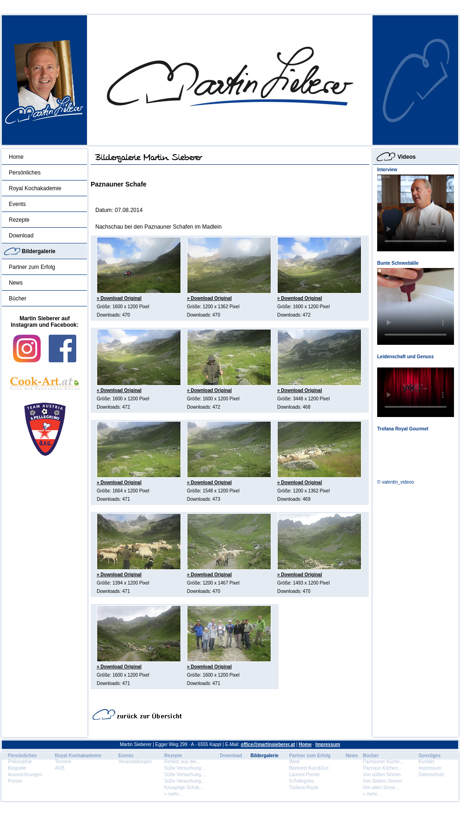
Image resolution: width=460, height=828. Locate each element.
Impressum (328, 744)
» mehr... (173, 794)
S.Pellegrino (301, 781)
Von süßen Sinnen (382, 774)
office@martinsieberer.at (268, 744)
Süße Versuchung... (184, 768)
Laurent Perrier (304, 774)
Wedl (294, 761)
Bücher (17, 298)
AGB (59, 768)
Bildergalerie (39, 251)
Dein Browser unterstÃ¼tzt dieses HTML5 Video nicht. (415, 212)
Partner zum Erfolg (32, 267)
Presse (15, 781)
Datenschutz (431, 774)
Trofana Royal (303, 787)
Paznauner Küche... (383, 761)
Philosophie (20, 761)
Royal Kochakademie (35, 188)
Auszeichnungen (25, 774)
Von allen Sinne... (381, 787)
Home (16, 157)
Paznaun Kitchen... (382, 768)
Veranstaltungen (135, 761)
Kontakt (426, 761)
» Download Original (119, 298)
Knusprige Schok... (183, 787)
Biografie (17, 768)
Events (17, 204)
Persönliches (25, 172)
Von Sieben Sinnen (382, 781)
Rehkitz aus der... (182, 761)
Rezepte (19, 220)
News (16, 283)
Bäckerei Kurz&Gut (309, 768)
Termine (63, 761)
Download (21, 235)
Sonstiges (429, 755)
